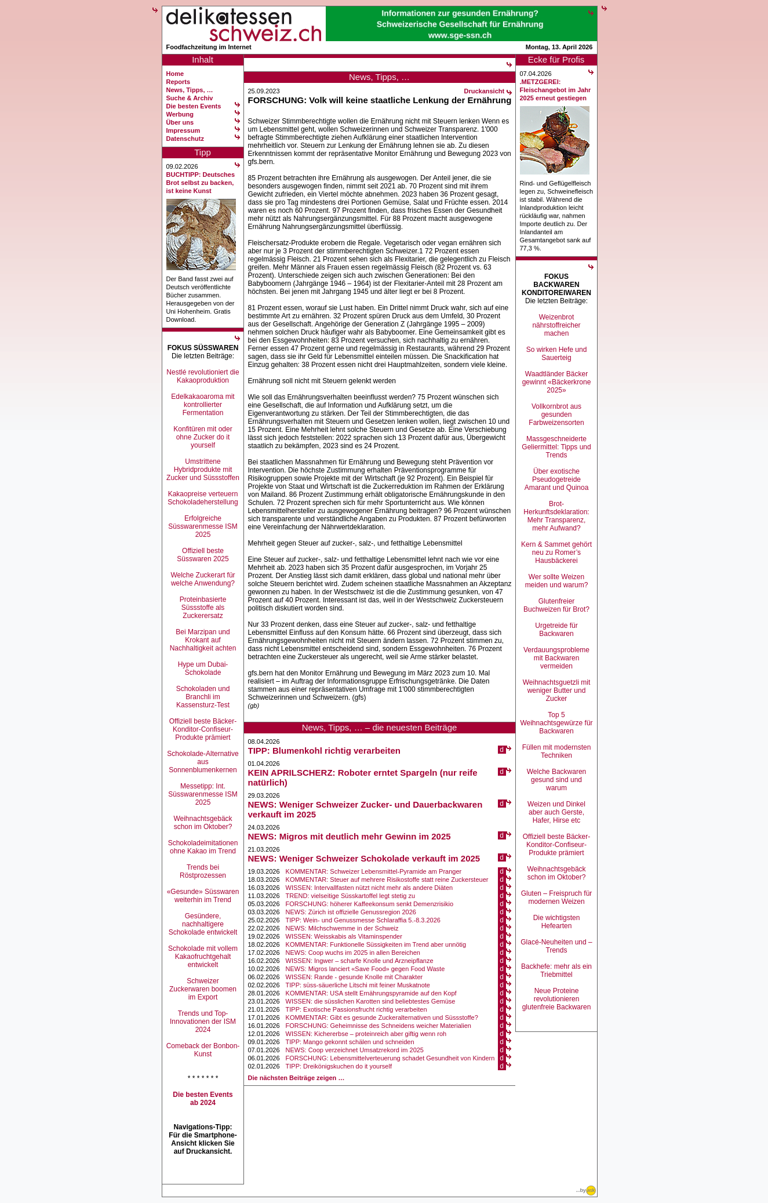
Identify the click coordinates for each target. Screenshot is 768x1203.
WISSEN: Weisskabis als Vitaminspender (344, 936)
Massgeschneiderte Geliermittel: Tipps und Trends (556, 447)
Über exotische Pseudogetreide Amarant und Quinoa (557, 479)
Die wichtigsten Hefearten (556, 922)
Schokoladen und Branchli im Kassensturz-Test (203, 697)
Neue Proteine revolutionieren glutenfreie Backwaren (556, 999)
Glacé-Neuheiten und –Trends (556, 946)
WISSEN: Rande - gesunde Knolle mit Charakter (354, 976)
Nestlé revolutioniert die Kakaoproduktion (202, 376)
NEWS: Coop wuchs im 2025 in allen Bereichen (353, 952)
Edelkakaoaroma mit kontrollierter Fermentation (202, 404)
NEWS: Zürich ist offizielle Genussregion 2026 (351, 911)
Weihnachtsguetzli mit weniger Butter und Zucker (557, 690)
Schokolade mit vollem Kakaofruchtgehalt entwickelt (203, 956)
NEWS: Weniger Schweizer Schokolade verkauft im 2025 (364, 858)
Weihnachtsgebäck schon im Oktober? (202, 823)
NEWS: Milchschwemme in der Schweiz (342, 928)
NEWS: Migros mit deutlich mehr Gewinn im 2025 (349, 836)
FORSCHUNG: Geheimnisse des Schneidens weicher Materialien (378, 1025)
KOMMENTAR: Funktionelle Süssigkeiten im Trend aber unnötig (376, 944)
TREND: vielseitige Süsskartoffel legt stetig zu (351, 895)
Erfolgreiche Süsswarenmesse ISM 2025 (202, 526)
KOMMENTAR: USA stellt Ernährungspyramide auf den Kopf (371, 993)
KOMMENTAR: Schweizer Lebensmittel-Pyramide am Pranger (374, 871)
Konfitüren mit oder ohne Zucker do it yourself (202, 437)
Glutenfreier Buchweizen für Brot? (556, 605)
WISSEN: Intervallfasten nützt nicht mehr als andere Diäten (369, 887)
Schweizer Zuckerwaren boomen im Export (202, 989)
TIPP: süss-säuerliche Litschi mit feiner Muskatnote (358, 985)
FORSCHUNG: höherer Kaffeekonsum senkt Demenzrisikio (370, 903)
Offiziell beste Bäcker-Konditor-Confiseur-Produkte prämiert (203, 729)
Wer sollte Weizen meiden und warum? (556, 581)
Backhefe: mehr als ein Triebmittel (556, 970)
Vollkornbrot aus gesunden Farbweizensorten (556, 414)
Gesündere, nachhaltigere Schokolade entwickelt (203, 924)
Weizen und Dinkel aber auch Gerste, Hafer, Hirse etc (556, 812)
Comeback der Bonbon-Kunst (203, 1050)
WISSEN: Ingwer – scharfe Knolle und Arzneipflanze (360, 960)
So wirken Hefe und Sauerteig (556, 354)
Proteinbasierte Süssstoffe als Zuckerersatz (203, 607)
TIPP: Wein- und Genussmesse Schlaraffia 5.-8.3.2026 (363, 920)
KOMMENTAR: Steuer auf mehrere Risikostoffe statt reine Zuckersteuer (387, 879)
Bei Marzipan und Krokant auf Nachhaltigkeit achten (203, 640)
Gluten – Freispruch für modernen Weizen (556, 897)
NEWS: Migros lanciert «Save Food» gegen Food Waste (365, 968)
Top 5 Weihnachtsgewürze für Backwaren (556, 723)
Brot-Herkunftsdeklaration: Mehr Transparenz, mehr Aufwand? (556, 516)
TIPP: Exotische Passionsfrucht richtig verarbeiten (356, 1009)
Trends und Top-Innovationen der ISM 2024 (203, 1021)
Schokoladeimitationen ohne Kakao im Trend (203, 847)
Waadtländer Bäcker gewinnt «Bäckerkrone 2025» (556, 382)
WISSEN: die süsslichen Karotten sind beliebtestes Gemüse (371, 1001)
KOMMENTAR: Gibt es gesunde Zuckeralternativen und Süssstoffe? (382, 1017)
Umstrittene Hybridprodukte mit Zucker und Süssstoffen (202, 469)
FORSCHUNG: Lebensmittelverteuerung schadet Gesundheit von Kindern (390, 1058)
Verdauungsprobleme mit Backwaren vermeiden (556, 658)
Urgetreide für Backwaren (556, 630)
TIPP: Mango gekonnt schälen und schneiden (350, 1041)
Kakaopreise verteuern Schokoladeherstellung (203, 498)
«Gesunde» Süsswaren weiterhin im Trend (203, 896)
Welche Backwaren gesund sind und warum (557, 780)
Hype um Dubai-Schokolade (203, 668)
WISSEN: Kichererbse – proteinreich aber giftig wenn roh (366, 1033)
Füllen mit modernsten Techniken (556, 751)
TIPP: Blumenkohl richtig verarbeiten (324, 750)
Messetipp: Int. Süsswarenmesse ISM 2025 (202, 794)
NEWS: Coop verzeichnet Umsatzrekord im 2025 (355, 1049)
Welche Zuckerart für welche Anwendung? (202, 579)
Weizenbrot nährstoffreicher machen (556, 325)
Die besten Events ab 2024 (202, 1099)
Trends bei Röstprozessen (203, 871)
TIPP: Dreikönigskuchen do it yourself (339, 1066)
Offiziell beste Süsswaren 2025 (202, 555)
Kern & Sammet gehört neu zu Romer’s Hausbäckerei (556, 552)
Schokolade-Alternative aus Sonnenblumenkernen (202, 762)
